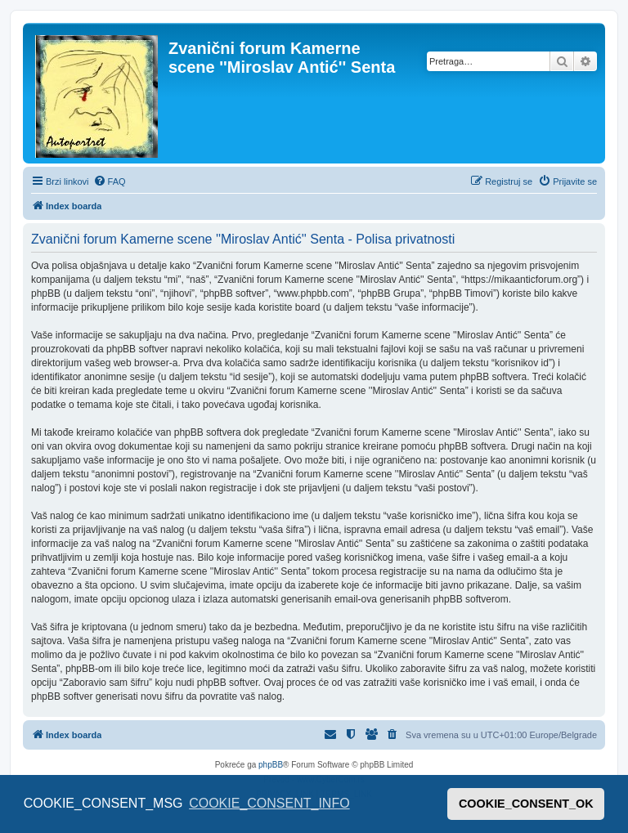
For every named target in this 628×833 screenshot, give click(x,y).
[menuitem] (109, 181)
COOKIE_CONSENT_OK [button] (526, 803)
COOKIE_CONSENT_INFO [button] (269, 803)
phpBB (270, 764)
